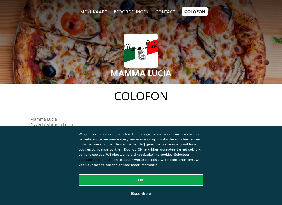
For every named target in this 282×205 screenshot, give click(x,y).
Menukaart (93, 12)
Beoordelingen (131, 12)
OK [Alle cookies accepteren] (141, 180)
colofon (194, 12)
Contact (165, 12)
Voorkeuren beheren (95, 159)
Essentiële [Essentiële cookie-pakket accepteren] (141, 193)
